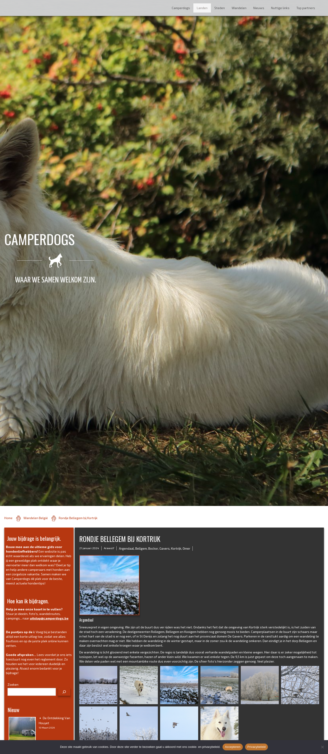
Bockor (153, 548)
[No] (322, 747)
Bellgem (141, 548)
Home (8, 518)
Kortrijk (176, 548)
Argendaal (126, 548)
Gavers (164, 548)
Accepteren (232, 747)
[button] (98, 685)
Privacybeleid (256, 747)
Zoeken (13, 684)
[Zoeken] (64, 692)
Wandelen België (35, 518)
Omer (186, 548)
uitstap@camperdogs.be (49, 618)
